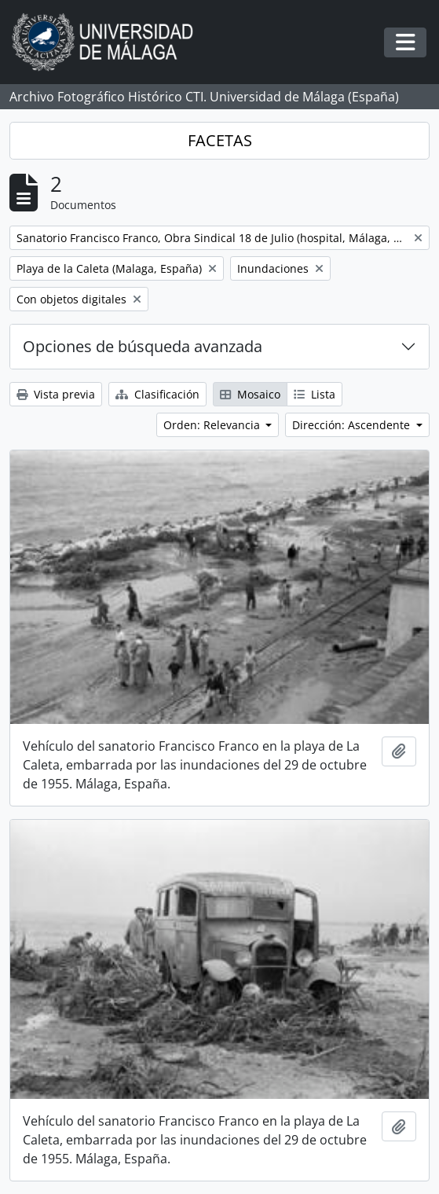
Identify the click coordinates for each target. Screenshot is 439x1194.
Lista (314, 394)
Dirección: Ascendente (352, 424)
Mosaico (250, 394)
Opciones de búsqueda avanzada (142, 346)
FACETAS (220, 140)
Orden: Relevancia (213, 424)
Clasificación (157, 394)
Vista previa (55, 394)
